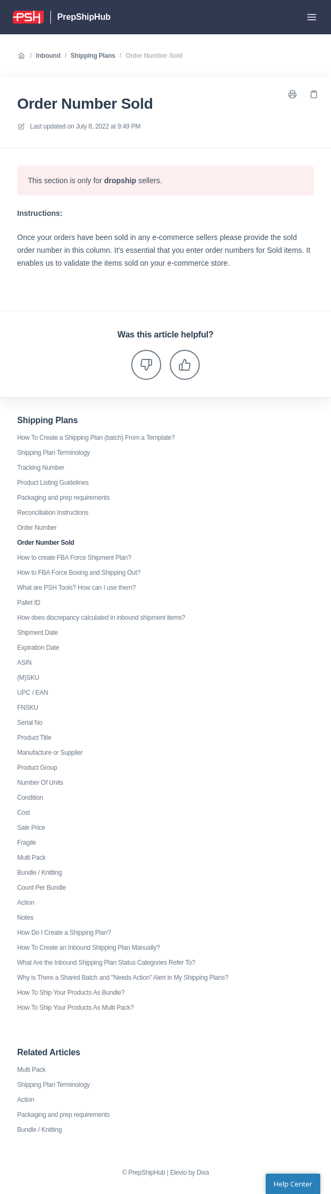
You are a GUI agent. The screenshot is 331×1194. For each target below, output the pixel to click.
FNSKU (27, 707)
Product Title (34, 737)
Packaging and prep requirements (63, 497)
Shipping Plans (93, 55)
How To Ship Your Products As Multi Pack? (75, 1007)
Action (25, 902)
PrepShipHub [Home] (84, 16)
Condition (30, 797)
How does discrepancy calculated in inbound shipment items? (101, 617)
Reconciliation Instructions (52, 512)
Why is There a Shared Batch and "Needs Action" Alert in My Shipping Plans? (122, 977)
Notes (25, 917)
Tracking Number (40, 467)
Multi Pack (31, 857)
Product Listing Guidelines (52, 482)
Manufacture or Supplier (50, 752)
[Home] (28, 17)
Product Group (37, 767)
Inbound (48, 55)
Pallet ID (28, 602)
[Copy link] (313, 94)
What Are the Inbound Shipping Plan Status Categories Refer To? (106, 962)
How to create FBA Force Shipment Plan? (74, 557)
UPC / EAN (32, 692)
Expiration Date (38, 647)
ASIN (24, 662)
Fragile (26, 842)
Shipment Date (37, 632)
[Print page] (292, 94)
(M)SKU (28, 677)
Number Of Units (40, 782)
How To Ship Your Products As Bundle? (71, 992)
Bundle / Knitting (39, 872)
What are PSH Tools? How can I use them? (76, 587)
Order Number (37, 527)
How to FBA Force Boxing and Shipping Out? (78, 572)
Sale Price (31, 827)
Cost (23, 812)
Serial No (29, 722)
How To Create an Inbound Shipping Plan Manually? (88, 947)
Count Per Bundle (41, 887)
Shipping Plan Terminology (53, 452)
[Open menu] (311, 17)
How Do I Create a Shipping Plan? (64, 932)
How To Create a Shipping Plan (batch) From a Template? (96, 437)
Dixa (203, 1172)
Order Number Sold (154, 55)
